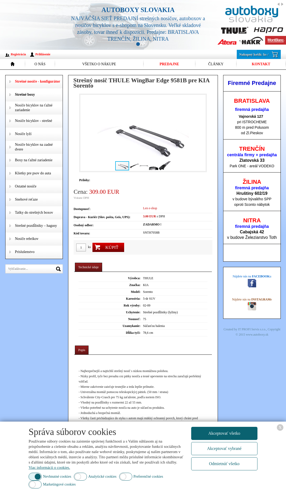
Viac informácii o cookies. (49, 467)
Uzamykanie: (131, 326)
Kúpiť (111, 247)
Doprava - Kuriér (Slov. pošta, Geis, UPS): (102, 217)
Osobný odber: (84, 225)
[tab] (88, 267)
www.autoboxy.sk (257, 334)
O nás (40, 64)
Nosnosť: (134, 319)
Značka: (134, 285)
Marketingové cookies (59, 484)
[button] (201, 133)
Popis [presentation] (81, 350)
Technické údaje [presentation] (88, 267)
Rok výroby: (132, 305)
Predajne (169, 64)
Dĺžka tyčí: (133, 333)
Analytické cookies (102, 476)
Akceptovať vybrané (224, 448)
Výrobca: (134, 278)
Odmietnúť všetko (224, 463)
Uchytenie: (133, 312)
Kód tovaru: (82, 233)
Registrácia (18, 54)
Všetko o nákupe (99, 64)
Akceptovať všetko (224, 433)
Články (215, 64)
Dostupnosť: (82, 209)
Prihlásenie (42, 54)
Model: (136, 292)
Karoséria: (133, 298)
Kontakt (261, 64)
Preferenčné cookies (148, 476)
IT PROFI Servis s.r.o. (252, 329)
